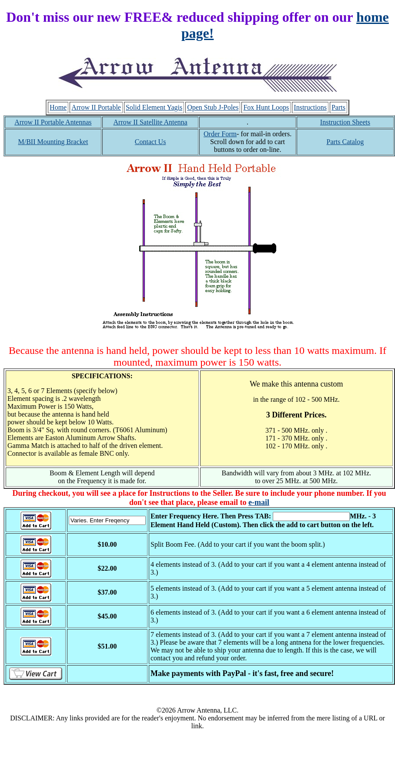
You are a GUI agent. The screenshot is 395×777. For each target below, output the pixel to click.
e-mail (258, 502)
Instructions (310, 107)
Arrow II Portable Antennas (52, 122)
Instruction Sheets (345, 122)
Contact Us (150, 141)
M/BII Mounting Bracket (53, 141)
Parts (338, 107)
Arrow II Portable (96, 107)
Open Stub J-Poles (212, 107)
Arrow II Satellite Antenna (150, 122)
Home (58, 107)
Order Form (220, 134)
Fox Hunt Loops (266, 107)
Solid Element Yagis (154, 107)
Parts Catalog (345, 141)
